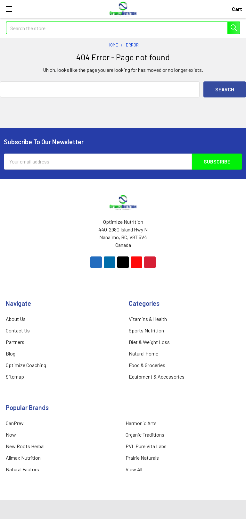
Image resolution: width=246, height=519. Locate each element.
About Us (16, 319)
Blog (10, 353)
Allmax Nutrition (23, 458)
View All (134, 469)
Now (11, 434)
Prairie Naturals (142, 458)
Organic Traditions (145, 434)
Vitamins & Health (148, 319)
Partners (15, 342)
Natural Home (143, 353)
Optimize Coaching (26, 365)
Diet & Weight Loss (149, 342)
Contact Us (18, 330)
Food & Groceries (147, 365)
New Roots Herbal (25, 446)
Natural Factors (22, 469)
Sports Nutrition (146, 330)
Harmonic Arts (141, 423)
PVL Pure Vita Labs (146, 446)
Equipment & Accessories (156, 376)
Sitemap (15, 376)
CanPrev (15, 423)
